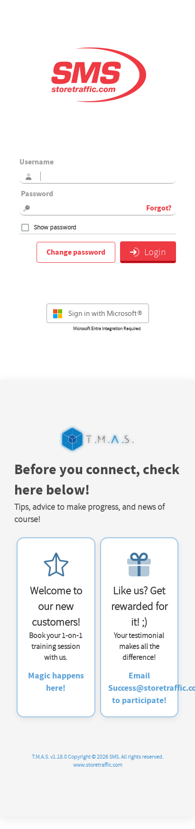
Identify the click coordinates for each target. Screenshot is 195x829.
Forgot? (158, 208)
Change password (75, 252)
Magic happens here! (56, 682)
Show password (55, 227)
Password (36, 194)
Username (36, 162)
